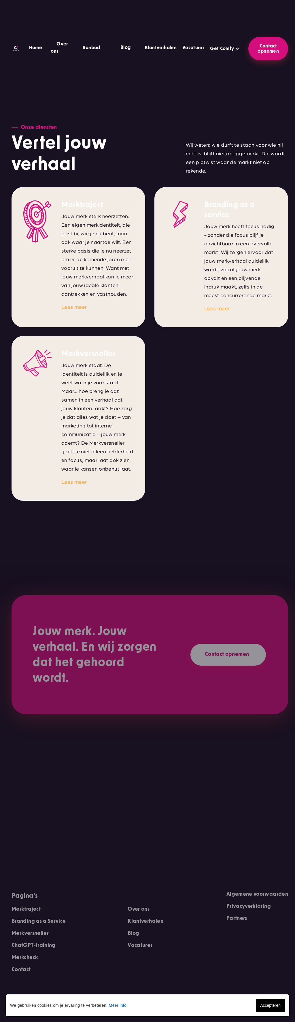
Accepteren (270, 1005)
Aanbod (91, 47)
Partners (236, 918)
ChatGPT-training (34, 945)
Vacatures (193, 47)
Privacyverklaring (248, 906)
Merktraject (26, 909)
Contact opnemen (268, 49)
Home (35, 47)
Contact (21, 969)
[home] (16, 48)
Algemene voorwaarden (257, 894)
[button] (123, 48)
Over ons (139, 909)
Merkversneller (30, 933)
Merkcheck (25, 957)
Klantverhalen (161, 47)
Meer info (118, 1005)
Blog (125, 47)
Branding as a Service (39, 921)
